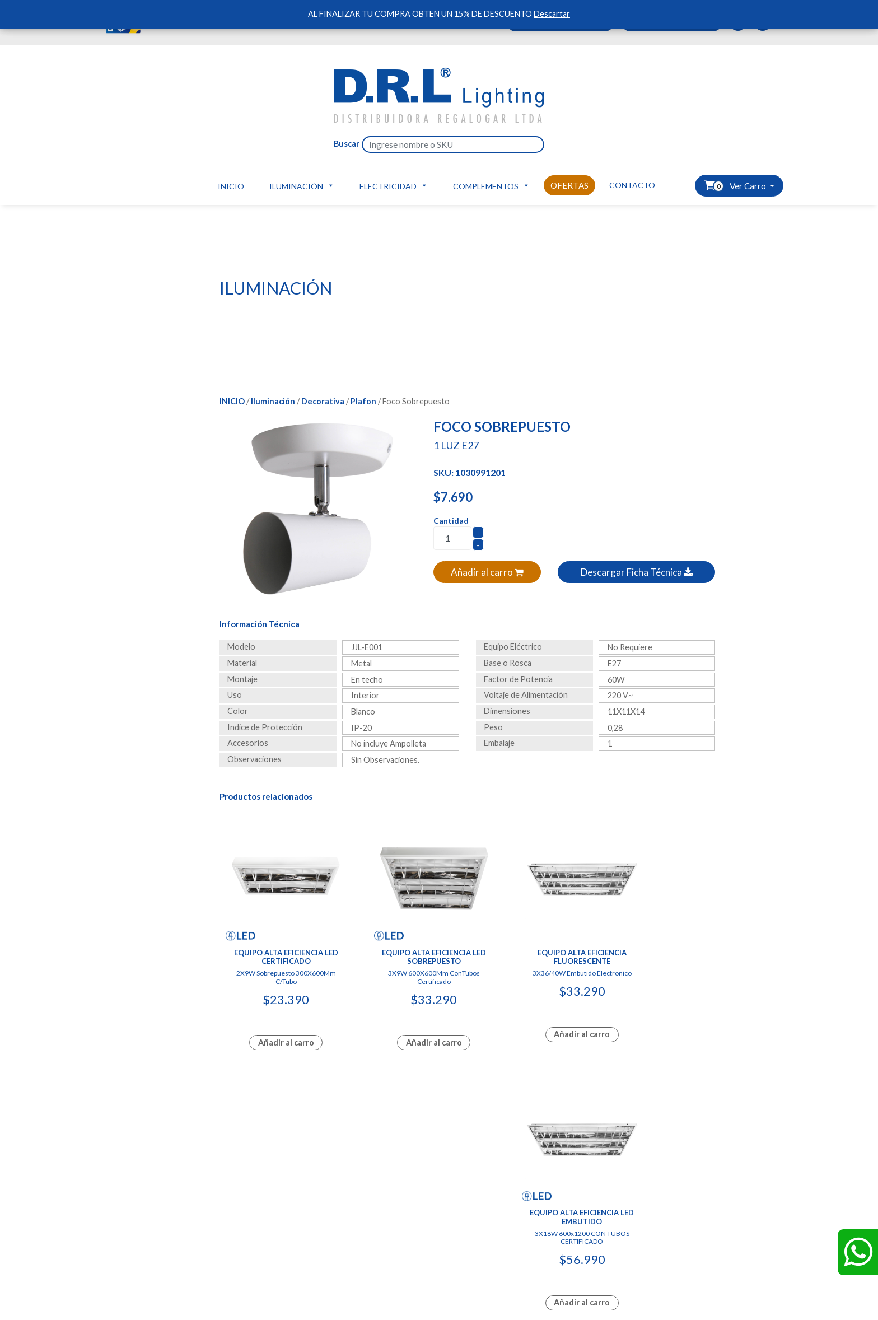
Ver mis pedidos (248, 1205)
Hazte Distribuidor (253, 1181)
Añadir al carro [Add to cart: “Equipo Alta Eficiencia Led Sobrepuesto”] (403, 1018)
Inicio (231, 186)
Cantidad (451, 520)
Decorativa (322, 401)
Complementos (491, 185)
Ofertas (569, 185)
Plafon (363, 401)
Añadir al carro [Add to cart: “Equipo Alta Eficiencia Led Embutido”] (658, 1018)
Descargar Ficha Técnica (637, 572)
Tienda (232, 1218)
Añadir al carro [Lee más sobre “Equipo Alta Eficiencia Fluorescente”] (530, 1018)
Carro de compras (252, 1193)
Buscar (346, 143)
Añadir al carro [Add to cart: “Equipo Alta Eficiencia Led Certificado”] (274, 1018)
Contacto (632, 185)
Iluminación (301, 185)
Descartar (552, 13)
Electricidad (393, 185)
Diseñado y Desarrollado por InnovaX (439, 1084)
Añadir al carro (487, 572)
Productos (125, 1193)
